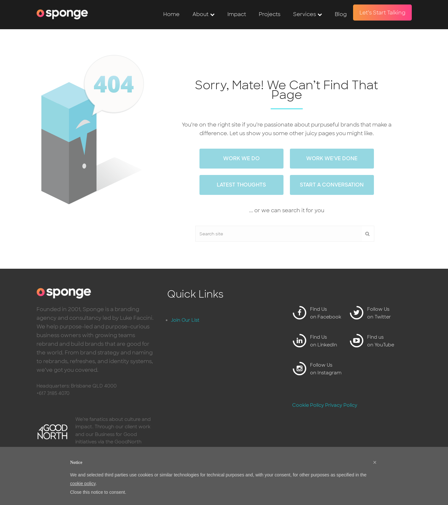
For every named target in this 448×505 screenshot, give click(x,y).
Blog (341, 14)
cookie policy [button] (83, 483)
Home (171, 14)
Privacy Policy (341, 405)
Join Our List (185, 320)
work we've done (332, 158)
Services (304, 14)
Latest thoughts (241, 184)
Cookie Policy (308, 405)
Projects (269, 14)
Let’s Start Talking (382, 12)
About (200, 14)
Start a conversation (332, 184)
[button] (375, 462)
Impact (236, 14)
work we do (241, 158)
